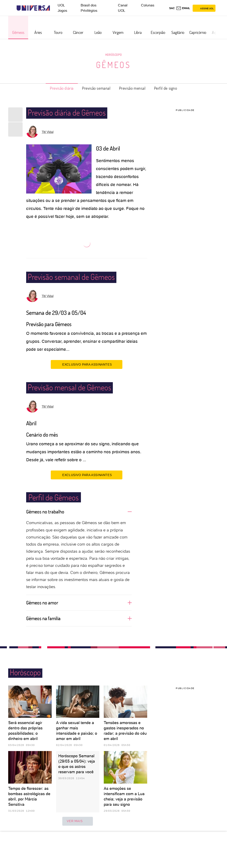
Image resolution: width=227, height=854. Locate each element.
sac (172, 8)
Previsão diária (62, 88)
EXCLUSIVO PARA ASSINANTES (86, 364)
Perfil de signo (165, 88)
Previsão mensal (132, 88)
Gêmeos (113, 64)
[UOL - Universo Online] (54, 8)
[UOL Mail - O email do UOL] (183, 8)
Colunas (147, 5)
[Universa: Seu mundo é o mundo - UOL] (33, 8)
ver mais (77, 821)
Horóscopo (113, 54)
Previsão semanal (96, 88)
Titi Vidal (47, 132)
